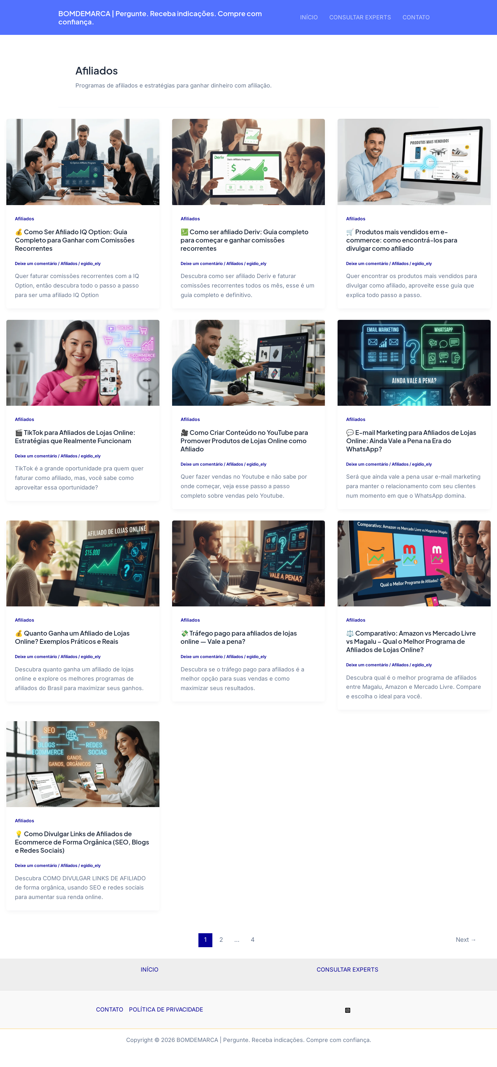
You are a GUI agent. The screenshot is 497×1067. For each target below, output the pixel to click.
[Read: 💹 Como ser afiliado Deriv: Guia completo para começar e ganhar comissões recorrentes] (248, 161)
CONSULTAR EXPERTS (360, 17)
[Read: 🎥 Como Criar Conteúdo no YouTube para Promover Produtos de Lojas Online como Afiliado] (248, 362)
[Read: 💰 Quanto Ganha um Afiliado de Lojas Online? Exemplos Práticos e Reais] (82, 562)
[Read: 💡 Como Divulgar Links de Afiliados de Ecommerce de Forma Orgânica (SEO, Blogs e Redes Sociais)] (82, 763)
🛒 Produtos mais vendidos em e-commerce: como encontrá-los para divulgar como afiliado (401, 240)
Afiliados (24, 218)
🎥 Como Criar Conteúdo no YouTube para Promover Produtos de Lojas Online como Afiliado (244, 440)
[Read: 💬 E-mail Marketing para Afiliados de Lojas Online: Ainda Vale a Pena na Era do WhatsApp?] (414, 362)
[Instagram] (348, 1010)
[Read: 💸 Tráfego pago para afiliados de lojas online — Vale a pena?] (248, 562)
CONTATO (416, 17)
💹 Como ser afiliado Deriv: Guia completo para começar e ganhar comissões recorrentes (245, 240)
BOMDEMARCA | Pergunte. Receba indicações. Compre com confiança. (160, 17)
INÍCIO (309, 17)
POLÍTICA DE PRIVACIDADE (166, 1009)
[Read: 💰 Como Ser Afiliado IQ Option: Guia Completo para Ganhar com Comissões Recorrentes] (82, 161)
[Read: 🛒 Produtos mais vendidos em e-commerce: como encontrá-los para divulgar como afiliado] (414, 161)
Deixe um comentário (36, 263)
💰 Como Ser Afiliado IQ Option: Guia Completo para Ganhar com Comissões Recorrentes (74, 240)
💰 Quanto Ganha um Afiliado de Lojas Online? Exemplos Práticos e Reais (72, 637)
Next (466, 939)
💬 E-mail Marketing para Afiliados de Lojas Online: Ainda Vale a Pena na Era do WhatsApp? (411, 440)
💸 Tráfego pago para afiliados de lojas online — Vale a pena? (239, 637)
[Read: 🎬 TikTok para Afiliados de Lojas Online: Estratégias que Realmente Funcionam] (82, 362)
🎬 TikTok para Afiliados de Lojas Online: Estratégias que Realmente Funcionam (75, 436)
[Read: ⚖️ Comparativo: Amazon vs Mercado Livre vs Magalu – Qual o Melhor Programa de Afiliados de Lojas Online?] (414, 562)
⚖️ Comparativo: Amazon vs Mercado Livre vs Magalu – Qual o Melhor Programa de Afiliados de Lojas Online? (411, 641)
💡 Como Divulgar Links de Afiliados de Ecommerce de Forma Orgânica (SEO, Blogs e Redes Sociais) (82, 842)
